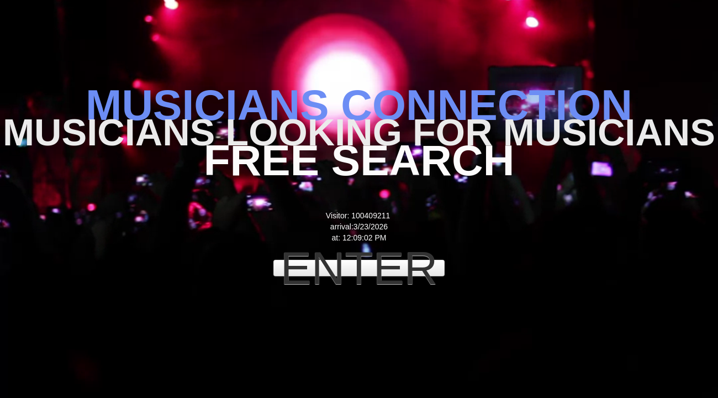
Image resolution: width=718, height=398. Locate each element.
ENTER (359, 268)
